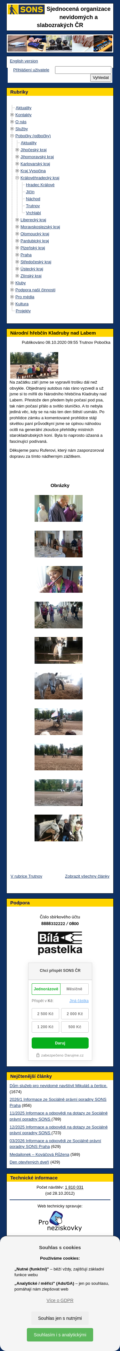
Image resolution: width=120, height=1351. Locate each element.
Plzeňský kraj (32, 247)
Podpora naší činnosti (35, 289)
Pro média (24, 296)
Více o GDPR (59, 1300)
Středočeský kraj (35, 261)
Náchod (33, 198)
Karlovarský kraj (35, 163)
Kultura (21, 303)
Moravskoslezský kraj (40, 226)
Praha (26, 254)
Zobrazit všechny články (87, 876)
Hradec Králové (40, 184)
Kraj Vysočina (33, 170)
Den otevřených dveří (29, 1162)
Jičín (30, 191)
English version (24, 61)
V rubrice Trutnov (26, 876)
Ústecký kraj (31, 268)
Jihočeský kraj (33, 149)
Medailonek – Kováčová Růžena (39, 1154)
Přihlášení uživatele (31, 69)
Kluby (20, 282)
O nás (21, 121)
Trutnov (33, 205)
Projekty (23, 310)
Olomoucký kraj (34, 233)
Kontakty (23, 114)
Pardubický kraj (34, 240)
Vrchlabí (33, 212)
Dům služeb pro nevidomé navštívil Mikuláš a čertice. (59, 1085)
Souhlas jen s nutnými (60, 1318)
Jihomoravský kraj (37, 156)
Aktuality (23, 107)
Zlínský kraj (31, 275)
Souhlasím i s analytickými (60, 1334)
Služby (21, 128)
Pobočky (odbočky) (33, 135)
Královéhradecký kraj (39, 177)
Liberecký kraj (33, 219)
